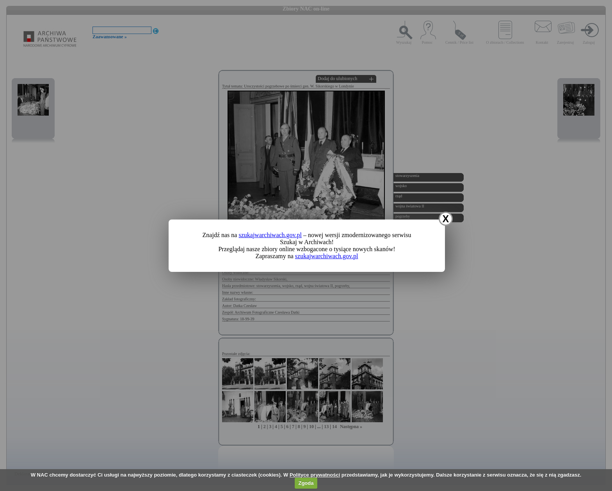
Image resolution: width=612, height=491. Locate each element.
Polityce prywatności (315, 475)
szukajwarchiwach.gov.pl (270, 235)
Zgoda (305, 483)
